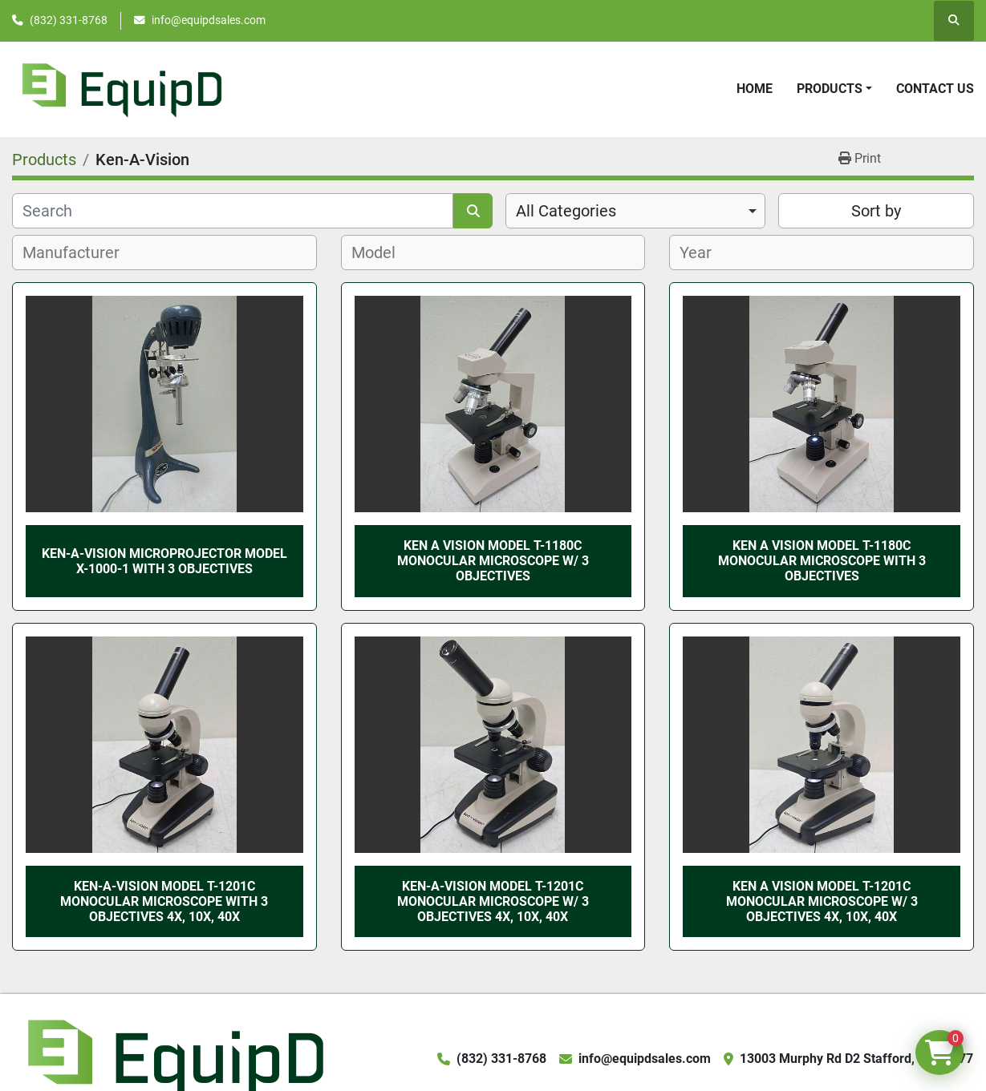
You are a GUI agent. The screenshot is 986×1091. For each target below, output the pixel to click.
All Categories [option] (566, 210)
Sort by (876, 210)
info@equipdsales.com (209, 20)
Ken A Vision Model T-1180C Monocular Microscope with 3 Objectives (822, 561)
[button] (834, 89)
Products (829, 88)
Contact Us (935, 88)
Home (754, 88)
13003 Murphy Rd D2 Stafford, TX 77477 (856, 1058)
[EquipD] (173, 1057)
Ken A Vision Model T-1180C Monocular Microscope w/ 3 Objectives (493, 561)
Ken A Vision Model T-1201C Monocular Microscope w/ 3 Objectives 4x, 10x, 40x (822, 901)
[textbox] (79, 252)
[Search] (232, 210)
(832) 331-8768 (69, 20)
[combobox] (635, 210)
